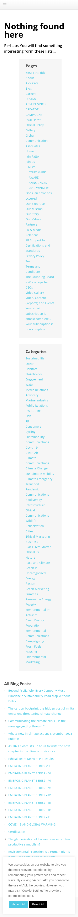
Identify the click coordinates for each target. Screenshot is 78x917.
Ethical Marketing (38, 536)
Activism (31, 615)
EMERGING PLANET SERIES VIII (29, 766)
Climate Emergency (39, 479)
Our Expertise (35, 204)
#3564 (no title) (36, 73)
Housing (31, 652)
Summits (32, 594)
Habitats (31, 369)
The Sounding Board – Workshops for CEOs (40, 282)
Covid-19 (32, 447)
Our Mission (34, 209)
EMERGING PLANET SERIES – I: (29, 817)
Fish (28, 416)
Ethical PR (32, 552)
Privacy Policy (35, 256)
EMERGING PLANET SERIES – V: (29, 788)
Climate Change (37, 468)
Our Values (33, 219)
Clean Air (32, 453)
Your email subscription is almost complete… (38, 313)
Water (30, 384)
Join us (30, 162)
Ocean (30, 364)
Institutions (33, 411)
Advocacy (32, 395)
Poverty (31, 604)
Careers (31, 94)
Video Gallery (35, 293)
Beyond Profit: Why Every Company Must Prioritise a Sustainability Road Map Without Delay (39, 696)
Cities (29, 531)
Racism (31, 583)
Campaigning (35, 641)
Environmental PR (38, 610)
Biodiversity (34, 500)
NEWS (32, 167)
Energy (30, 578)
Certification (16, 832)
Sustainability (35, 358)
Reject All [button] (38, 904)
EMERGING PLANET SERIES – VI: (30, 780)
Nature (30, 557)
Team (29, 261)
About (30, 78)
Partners (31, 224)
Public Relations (37, 405)
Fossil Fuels (33, 646)
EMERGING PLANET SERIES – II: (29, 810)
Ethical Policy (35, 125)
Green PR (32, 568)
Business (32, 542)
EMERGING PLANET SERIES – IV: (30, 795)
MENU (5, 5)
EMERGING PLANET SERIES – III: (30, 803)
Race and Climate (38, 563)
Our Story (32, 214)
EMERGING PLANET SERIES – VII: (30, 773)
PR (27, 421)
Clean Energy (35, 620)
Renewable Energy (38, 599)
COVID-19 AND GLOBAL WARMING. (32, 824)
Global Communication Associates (37, 140)
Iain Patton (33, 156)
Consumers (33, 426)
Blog (29, 88)
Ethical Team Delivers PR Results (31, 759)
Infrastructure (35, 505)
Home (30, 151)
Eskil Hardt (33, 120)
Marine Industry (37, 400)
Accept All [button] (18, 904)
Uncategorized (36, 573)
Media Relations (37, 390)
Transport (32, 484)
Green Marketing (37, 589)
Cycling (31, 432)
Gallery (30, 130)
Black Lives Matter (38, 547)
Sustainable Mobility (40, 474)
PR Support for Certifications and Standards (38, 245)
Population (33, 625)
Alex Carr (32, 83)
